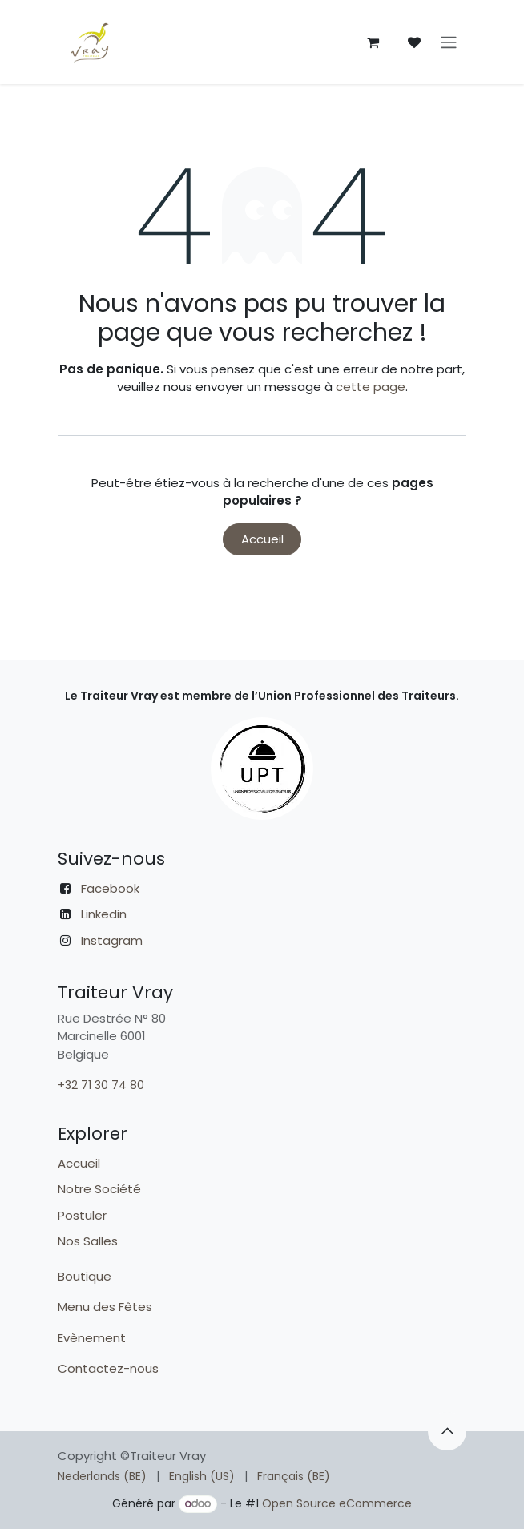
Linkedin (104, 914)
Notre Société (99, 1188)
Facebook (110, 888)
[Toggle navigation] (448, 42)
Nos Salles (88, 1240)
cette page (370, 386)
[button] (447, 1431)
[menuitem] (102, 1476)
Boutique (84, 1276)
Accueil (262, 539)
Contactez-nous (110, 1368)
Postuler (82, 1215)
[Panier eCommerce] (372, 42)
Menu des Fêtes (106, 1306)
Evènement (93, 1337)
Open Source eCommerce (337, 1503)
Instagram (112, 940)
